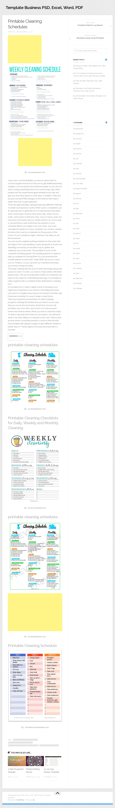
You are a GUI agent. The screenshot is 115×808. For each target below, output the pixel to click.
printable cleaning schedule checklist (25, 740)
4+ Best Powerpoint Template (13, 773)
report (77, 259)
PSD (76, 244)
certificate (78, 164)
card (77, 159)
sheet (77, 274)
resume (78, 264)
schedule (78, 269)
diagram (78, 194)
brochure (78, 139)
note (76, 224)
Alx (34, 803)
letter (77, 209)
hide (19, 337)
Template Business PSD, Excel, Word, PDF (51, 8)
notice (77, 229)
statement (78, 279)
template (11, 32)
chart (77, 169)
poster (77, 239)
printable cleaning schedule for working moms (23, 746)
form (77, 204)
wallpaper (78, 289)
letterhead (78, 214)
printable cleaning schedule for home (20, 743)
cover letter (79, 184)
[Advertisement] (25, 50)
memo (77, 219)
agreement (79, 129)
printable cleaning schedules (49, 746)
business (78, 149)
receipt (77, 249)
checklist (78, 174)
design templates (81, 189)
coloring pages (80, 179)
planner (78, 234)
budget (77, 144)
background (79, 134)
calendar (78, 154)
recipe (77, 254)
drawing (78, 199)
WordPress (20, 803)
